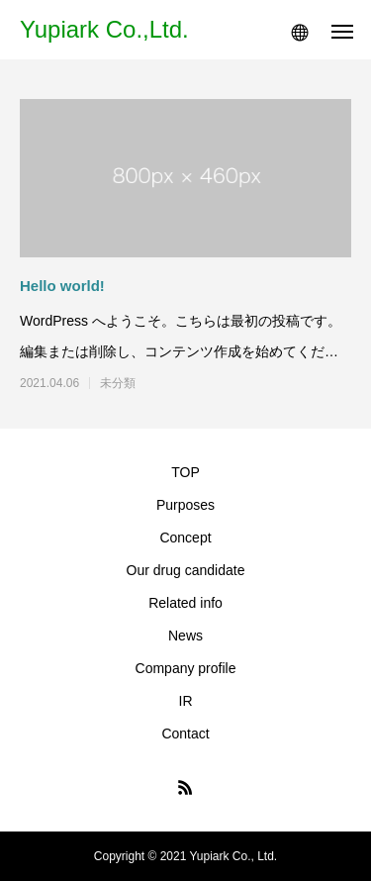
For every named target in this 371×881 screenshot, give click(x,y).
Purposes (185, 505)
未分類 (118, 383)
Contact (185, 733)
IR (186, 701)
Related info (185, 603)
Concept (185, 537)
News (185, 635)
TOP (185, 472)
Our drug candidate (186, 570)
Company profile (186, 668)
